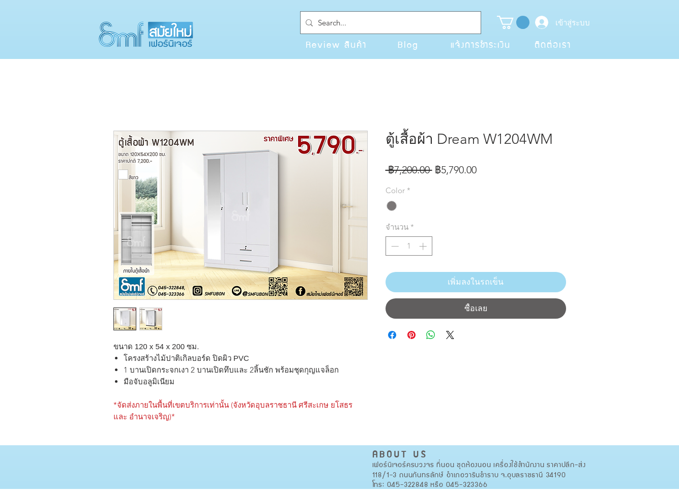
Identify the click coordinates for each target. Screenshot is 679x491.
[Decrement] (394, 246)
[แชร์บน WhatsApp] (431, 335)
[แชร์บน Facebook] (392, 335)
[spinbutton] (408, 246)
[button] (513, 22)
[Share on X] (450, 335)
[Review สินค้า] (336, 44)
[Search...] (388, 23)
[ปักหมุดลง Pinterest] (411, 335)
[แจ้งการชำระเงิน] (481, 44)
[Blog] (408, 44)
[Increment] (424, 246)
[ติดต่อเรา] (553, 44)
